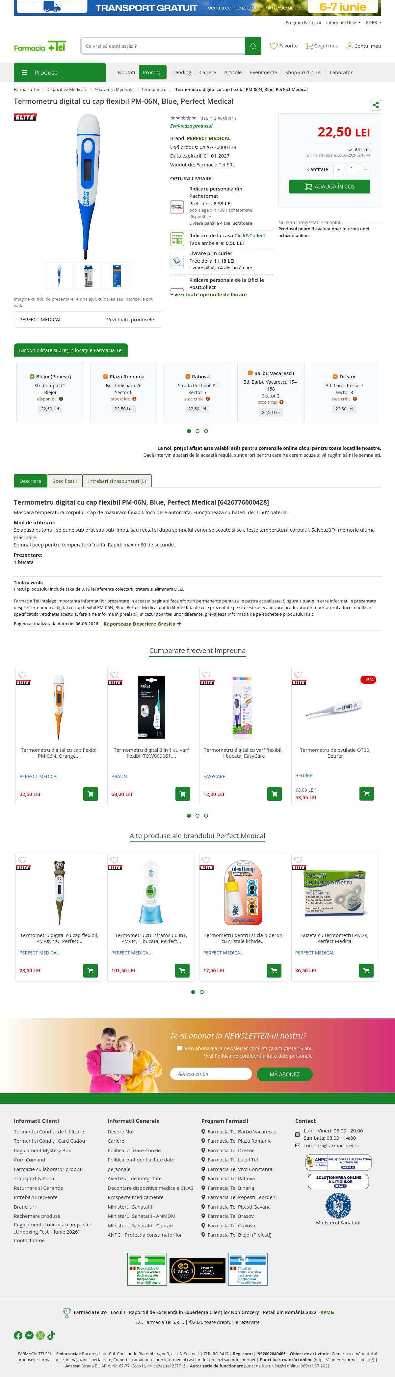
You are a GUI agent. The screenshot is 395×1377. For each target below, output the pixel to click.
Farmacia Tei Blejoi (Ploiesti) (236, 1234)
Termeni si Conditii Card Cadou (49, 1140)
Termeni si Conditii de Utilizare (49, 1131)
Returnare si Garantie (38, 1188)
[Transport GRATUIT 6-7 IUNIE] (197, 8)
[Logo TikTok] (51, 1335)
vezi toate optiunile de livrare (208, 294)
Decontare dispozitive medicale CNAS (150, 1188)
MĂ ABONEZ (285, 1074)
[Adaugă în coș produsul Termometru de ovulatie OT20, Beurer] (366, 794)
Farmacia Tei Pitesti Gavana (236, 1206)
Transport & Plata (34, 1178)
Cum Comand (29, 1159)
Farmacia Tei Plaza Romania (236, 1140)
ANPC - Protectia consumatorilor (145, 1234)
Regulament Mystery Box (42, 1150)
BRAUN (119, 776)
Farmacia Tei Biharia (227, 1188)
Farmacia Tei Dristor (227, 1150)
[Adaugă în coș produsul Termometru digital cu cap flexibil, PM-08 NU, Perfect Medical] (90, 971)
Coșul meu (322, 44)
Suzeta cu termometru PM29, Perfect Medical (335, 938)
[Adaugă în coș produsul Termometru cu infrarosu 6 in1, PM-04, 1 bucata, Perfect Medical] (182, 971)
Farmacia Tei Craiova (228, 1225)
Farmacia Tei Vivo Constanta (237, 1169)
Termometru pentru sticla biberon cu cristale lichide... (243, 938)
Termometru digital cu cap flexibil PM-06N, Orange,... (59, 753)
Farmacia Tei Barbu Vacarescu (238, 1131)
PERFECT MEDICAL (209, 138)
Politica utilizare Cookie (134, 1150)
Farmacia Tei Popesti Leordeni (239, 1197)
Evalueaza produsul (191, 126)
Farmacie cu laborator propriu (48, 1169)
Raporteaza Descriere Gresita (142, 623)
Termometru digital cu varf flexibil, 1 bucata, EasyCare (243, 753)
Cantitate (317, 169)
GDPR (372, 22)
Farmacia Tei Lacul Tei (229, 1159)
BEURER (303, 775)
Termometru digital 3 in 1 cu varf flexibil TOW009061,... (151, 753)
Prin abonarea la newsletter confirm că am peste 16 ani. (249, 1048)
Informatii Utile (341, 22)
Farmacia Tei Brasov (227, 1216)
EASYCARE (214, 776)
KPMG (327, 1312)
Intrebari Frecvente (36, 1197)
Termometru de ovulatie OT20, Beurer (335, 753)
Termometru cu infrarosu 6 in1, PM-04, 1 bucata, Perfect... (151, 938)
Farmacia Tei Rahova (228, 1178)
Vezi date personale (258, 1055)
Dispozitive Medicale (66, 89)
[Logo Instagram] (40, 1335)
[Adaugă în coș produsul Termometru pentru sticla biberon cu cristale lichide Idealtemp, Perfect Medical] (274, 971)
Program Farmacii (303, 22)
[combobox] (162, 46)
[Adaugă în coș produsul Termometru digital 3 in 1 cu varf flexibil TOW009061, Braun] (182, 794)
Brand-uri (25, 1206)
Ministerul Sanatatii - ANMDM (141, 1216)
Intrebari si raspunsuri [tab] (117, 481)
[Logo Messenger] (29, 1335)
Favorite (284, 45)
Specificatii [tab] (65, 481)
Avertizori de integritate (135, 1178)
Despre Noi (120, 1131)
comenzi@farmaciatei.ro (331, 1145)
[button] (189, 431)
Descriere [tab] (30, 481)
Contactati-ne (29, 1240)
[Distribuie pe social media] (376, 105)
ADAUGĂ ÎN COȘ (330, 186)
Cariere (116, 1140)
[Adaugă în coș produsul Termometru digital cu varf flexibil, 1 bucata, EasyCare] (274, 794)
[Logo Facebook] (18, 1335)
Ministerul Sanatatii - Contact (141, 1225)
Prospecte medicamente (136, 1197)
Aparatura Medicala (114, 89)
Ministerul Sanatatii (130, 1206)
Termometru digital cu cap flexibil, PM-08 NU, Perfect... (59, 938)
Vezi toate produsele (130, 319)
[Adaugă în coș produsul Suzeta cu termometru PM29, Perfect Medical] (366, 971)
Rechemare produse (37, 1216)
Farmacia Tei (26, 89)
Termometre (153, 89)
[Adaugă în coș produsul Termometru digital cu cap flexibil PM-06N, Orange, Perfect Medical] (90, 794)
